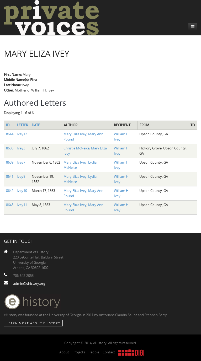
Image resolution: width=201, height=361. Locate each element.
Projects (78, 352)
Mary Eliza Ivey (75, 134)
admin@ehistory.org (29, 283)
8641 (9, 176)
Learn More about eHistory (33, 323)
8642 (9, 190)
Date (36, 125)
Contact (109, 352)
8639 (9, 162)
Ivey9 (21, 176)
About (64, 352)
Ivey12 (22, 134)
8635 (9, 148)
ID (7, 125)
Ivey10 (22, 190)
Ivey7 (21, 162)
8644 (9, 134)
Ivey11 (22, 204)
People (93, 352)
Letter (22, 125)
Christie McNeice (76, 148)
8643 (9, 204)
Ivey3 (21, 148)
